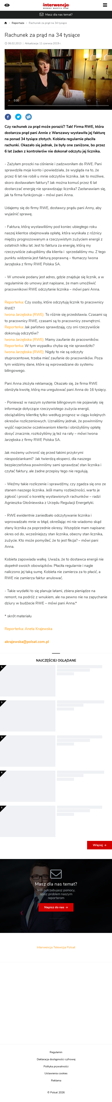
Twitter (18, 117)
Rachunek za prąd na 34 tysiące (48, 23)
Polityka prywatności (56, 1066)
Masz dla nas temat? (58, 14)
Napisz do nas (54, 907)
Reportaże (18, 23)
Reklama (56, 1080)
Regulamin (56, 1052)
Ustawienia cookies (56, 1073)
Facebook (8, 117)
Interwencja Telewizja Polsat (56, 947)
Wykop (28, 117)
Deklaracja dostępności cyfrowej (56, 1059)
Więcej (98, 845)
